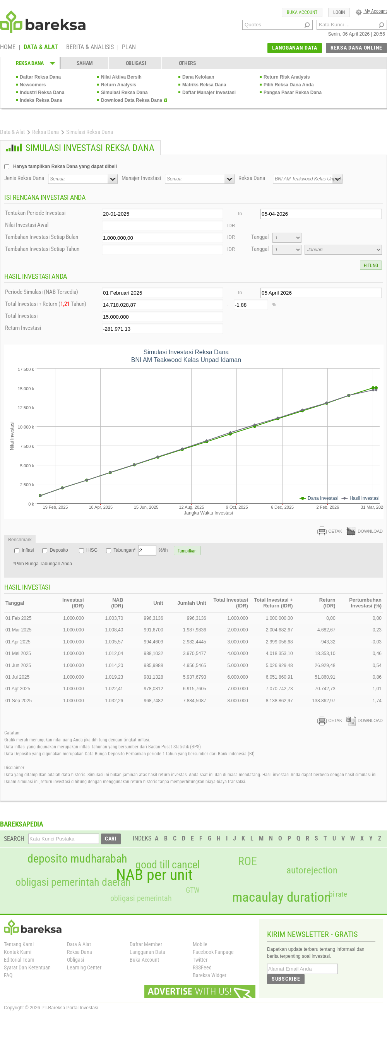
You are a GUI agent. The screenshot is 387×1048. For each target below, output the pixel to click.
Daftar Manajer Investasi (209, 92)
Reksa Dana (45, 132)
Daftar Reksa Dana (40, 77)
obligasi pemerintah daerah (73, 882)
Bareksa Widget (209, 975)
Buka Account (144, 960)
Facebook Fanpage (213, 952)
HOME (7, 47)
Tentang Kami (19, 944)
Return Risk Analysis (287, 77)
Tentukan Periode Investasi (35, 212)
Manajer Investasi (141, 178)
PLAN (129, 47)
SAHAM (85, 63)
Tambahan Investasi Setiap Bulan (41, 236)
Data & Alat (12, 132)
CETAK (329, 531)
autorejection (311, 870)
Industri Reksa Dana (42, 92)
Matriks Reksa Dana (204, 84)
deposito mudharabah (77, 858)
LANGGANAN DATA (294, 48)
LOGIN (339, 12)
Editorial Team (19, 960)
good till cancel (167, 864)
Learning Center (84, 967)
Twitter (200, 960)
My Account (371, 11)
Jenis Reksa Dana (24, 178)
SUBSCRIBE (286, 979)
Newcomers (33, 84)
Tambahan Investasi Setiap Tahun (42, 248)
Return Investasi (23, 327)
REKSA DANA (30, 63)
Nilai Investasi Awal (26, 224)
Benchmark (20, 539)
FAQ (8, 975)
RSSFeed (202, 967)
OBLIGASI (136, 63)
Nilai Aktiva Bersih (121, 77)
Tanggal (260, 236)
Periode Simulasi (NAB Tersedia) (41, 291)
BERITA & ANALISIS (90, 47)
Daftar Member (146, 944)
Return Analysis (118, 84)
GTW (192, 890)
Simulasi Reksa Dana (124, 92)
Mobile (200, 944)
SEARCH (14, 838)
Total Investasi (21, 315)
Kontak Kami (17, 952)
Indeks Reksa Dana (41, 100)
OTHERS (187, 63)
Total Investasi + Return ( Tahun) (45, 303)
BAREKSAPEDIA (21, 824)
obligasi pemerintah (141, 898)
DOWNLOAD (364, 531)
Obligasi (75, 960)
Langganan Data (147, 952)
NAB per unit (154, 875)
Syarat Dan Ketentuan (27, 967)
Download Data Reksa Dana (131, 100)
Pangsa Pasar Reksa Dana (293, 92)
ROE (247, 861)
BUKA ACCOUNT (302, 12)
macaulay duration (281, 897)
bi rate (338, 894)
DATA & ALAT (41, 47)
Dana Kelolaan (198, 77)
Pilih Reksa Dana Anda (289, 84)
